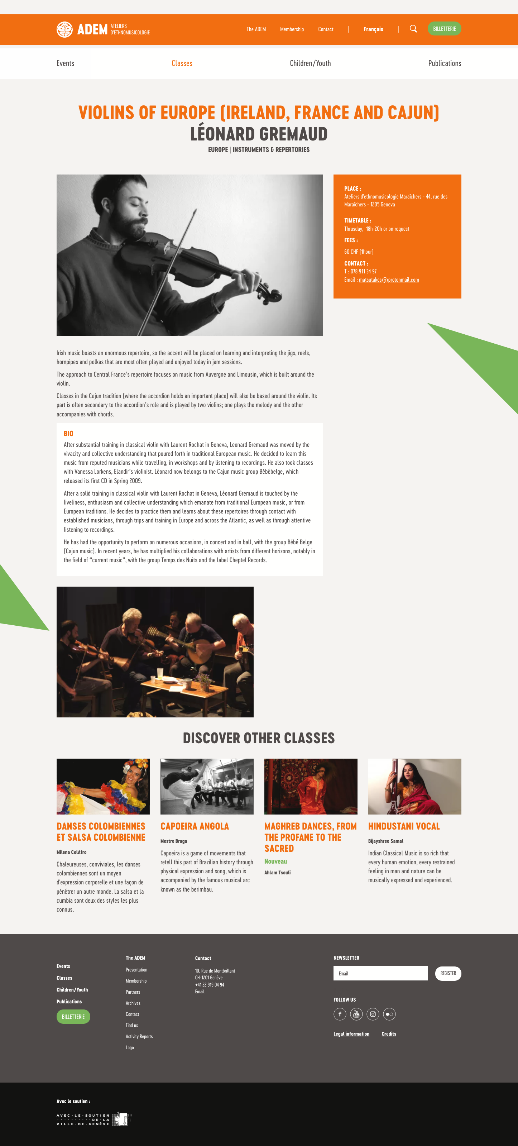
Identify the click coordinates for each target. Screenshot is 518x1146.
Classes (182, 64)
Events (65, 64)
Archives (133, 1003)
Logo (130, 1047)
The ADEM (256, 30)
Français (373, 30)
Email (200, 991)
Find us (132, 1025)
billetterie (444, 29)
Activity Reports (139, 1036)
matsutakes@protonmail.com (389, 280)
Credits (389, 1034)
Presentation (136, 970)
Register (448, 973)
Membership (292, 30)
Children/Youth (310, 64)
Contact (326, 30)
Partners (133, 992)
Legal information (351, 1034)
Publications (444, 64)
